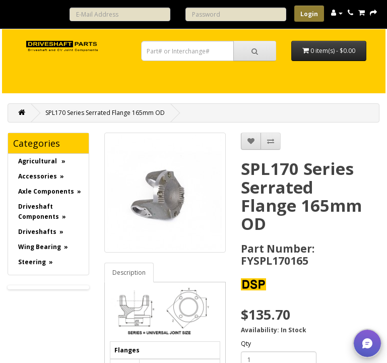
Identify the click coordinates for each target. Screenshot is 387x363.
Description (129, 272)
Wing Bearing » (43, 247)
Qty (246, 343)
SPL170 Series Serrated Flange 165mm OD (105, 112)
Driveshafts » (40, 231)
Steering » (35, 262)
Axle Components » (49, 191)
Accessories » (41, 176)
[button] (367, 343)
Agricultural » (42, 161)
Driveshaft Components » (42, 211)
